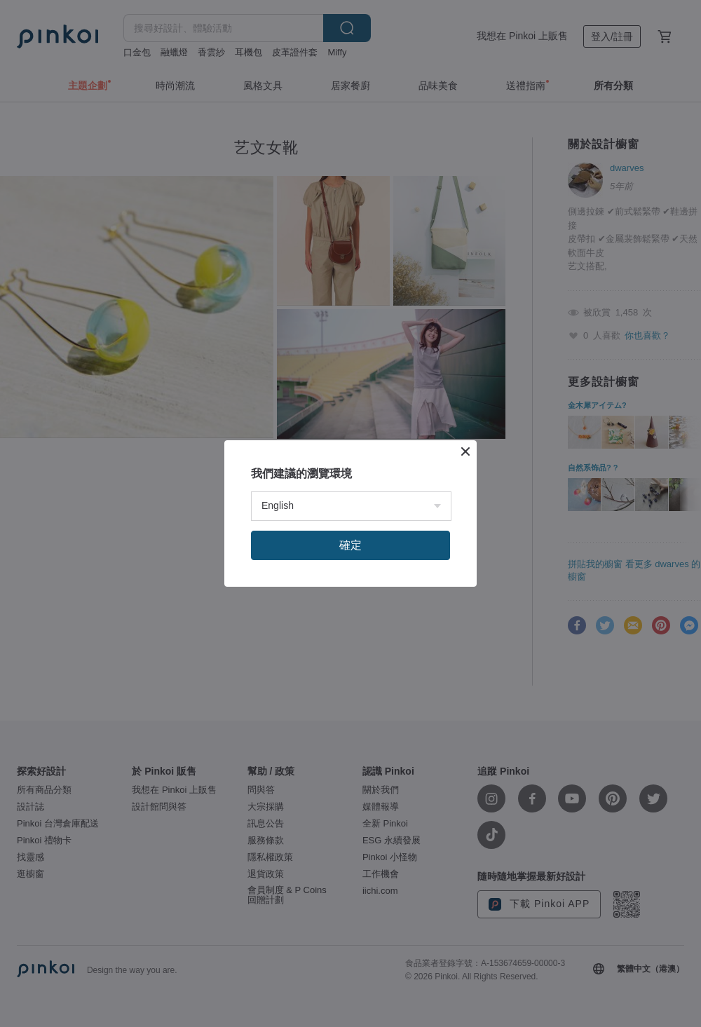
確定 (350, 545)
